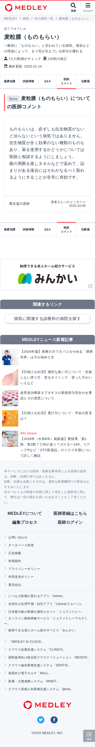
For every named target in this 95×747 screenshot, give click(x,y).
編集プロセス (24, 522)
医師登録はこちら (70, 513)
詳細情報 (28, 81)
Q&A (47, 81)
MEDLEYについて (25, 513)
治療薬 (85, 81)
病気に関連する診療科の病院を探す (47, 318)
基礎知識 (9, 81)
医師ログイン (70, 522)
